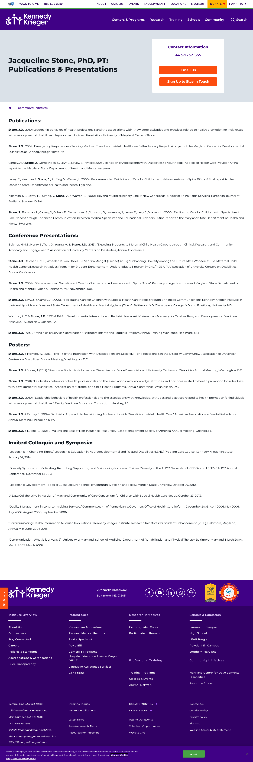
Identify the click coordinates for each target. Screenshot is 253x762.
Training (176, 20)
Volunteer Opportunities (144, 726)
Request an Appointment (87, 627)
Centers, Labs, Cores (143, 627)
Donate (216, 3)
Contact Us (196, 704)
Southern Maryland (203, 651)
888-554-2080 (53, 3)
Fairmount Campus (204, 627)
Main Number (25, 717)
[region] (126, 754)
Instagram (180, 592)
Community (214, 20)
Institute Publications (82, 710)
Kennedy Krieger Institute (9, 108)
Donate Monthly (141, 704)
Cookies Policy (199, 710)
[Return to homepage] (28, 20)
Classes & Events (141, 678)
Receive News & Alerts (83, 726)
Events (133, 3)
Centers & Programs (128, 20)
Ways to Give (29, 3)
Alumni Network (140, 685)
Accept (193, 754)
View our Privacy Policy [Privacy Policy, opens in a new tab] (24, 758)
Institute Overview (22, 615)
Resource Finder (201, 683)
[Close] (247, 754)
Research (157, 20)
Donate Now (138, 710)
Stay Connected (19, 639)
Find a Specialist (80, 639)
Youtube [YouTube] (159, 592)
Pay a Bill (75, 645)
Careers (117, 3)
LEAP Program (200, 639)
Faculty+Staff (155, 3)
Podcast (191, 592)
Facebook (149, 592)
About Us (15, 627)
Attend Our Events (141, 719)
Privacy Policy (198, 717)
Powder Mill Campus (204, 645)
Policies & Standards (23, 651)
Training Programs (142, 672)
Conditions (76, 672)
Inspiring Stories (79, 704)
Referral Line (25, 704)
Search (241, 20)
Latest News (76, 719)
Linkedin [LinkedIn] (170, 592)
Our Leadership (19, 633)
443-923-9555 (188, 55)
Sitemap (195, 723)
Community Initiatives (207, 660)
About (101, 3)
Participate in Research (146, 633)
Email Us (188, 70)
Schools (193, 20)
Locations (178, 3)
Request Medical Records (87, 633)
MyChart (197, 3)
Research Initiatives (144, 615)
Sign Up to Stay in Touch (188, 81)
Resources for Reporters (84, 732)
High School (198, 633)
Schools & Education (205, 615)
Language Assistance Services (90, 666)
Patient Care (78, 615)
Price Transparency (22, 664)
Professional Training (145, 660)
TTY (19, 723)
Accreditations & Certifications (30, 657)
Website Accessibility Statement (210, 730)
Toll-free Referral (27, 710)
